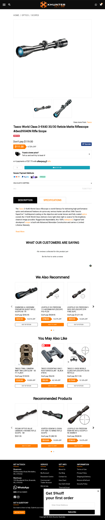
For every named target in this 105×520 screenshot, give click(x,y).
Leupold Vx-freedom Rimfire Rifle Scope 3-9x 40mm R (77, 431)
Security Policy (82, 484)
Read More (20, 231)
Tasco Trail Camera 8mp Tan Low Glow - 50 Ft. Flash (25, 370)
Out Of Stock (26, 324)
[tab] (25, 200)
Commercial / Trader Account (46, 481)
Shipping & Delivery (84, 477)
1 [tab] (51, 330)
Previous (11, 306)
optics (84, 214)
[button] (52, 256)
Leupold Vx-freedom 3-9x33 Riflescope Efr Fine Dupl (78, 309)
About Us (62, 469)
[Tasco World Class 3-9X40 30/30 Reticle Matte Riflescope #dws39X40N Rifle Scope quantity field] (18, 167)
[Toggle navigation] (4, 4)
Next (93, 306)
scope (28, 222)
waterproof (68, 220)
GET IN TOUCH (19, 512)
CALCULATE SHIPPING (52, 183)
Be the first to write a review (52, 257)
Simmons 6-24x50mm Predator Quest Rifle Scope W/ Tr (25, 309)
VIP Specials (86, 144)
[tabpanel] (26, 304)
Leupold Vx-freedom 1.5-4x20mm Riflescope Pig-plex (52, 309)
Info (49, 161)
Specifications (52, 200)
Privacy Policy (82, 473)
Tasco (89, 122)
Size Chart (62, 480)
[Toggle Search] (9, 4)
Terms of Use (82, 469)
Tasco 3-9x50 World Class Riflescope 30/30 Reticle (78, 370)
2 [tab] (53, 330)
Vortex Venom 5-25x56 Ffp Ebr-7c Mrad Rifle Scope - (51, 431)
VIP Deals (44, 469)
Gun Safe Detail (64, 484)
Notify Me (57, 167)
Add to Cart (52, 324)
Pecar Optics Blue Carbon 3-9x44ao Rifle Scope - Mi (25, 431)
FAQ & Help (44, 486)
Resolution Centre (47, 477)
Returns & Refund (83, 480)
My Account (45, 473)
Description (25, 200)
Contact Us (63, 477)
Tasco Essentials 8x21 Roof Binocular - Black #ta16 (52, 370)
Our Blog (62, 473)
